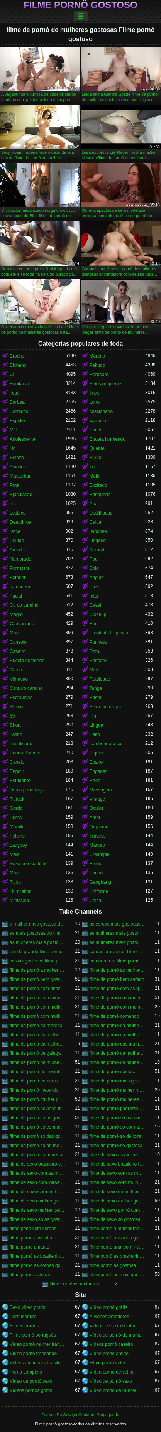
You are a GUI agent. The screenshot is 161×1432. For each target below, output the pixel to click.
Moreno (97, 356)
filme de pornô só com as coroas (38, 1127)
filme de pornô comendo (114, 1016)
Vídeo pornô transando (33, 1353)
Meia (95, 476)
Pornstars (19, 568)
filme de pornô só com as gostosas (118, 1127)
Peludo (17, 540)
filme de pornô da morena (36, 1025)
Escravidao (21, 697)
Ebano (96, 762)
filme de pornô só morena (36, 1154)
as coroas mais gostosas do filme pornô (118, 924)
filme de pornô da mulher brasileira (118, 1025)
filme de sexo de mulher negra (118, 1191)
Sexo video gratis (27, 1307)
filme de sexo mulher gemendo (38, 1201)
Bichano (18, 365)
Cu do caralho (24, 605)
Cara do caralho (26, 688)
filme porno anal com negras (118, 1247)
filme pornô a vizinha (31, 1238)
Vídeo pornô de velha (112, 1372)
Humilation (21, 891)
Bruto (95, 780)
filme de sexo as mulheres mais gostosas (118, 1154)
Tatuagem (20, 586)
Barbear (18, 402)
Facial (16, 596)
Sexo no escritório (28, 863)
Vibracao (19, 679)
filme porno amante (29, 1247)
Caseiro (17, 651)
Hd (12, 448)
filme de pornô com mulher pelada (118, 1007)
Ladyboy (18, 845)
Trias (95, 393)
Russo (16, 706)
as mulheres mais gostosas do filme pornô (38, 942)
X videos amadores (109, 1316)
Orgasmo (99, 826)
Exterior (17, 577)
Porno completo (26, 1372)
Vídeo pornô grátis (108, 1307)
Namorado (20, 559)
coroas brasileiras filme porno (118, 951)
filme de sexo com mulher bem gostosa (118, 1182)
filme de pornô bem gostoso (38, 979)
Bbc (94, 623)
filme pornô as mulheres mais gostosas (77, 1284)
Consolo (18, 642)
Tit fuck (17, 799)
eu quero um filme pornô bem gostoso (118, 961)
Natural (97, 550)
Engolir (17, 771)
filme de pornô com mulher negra (38, 1007)
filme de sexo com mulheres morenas (38, 1191)
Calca (96, 522)
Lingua (96, 725)
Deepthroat (21, 522)
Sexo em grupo (105, 706)
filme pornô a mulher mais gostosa (118, 1228)
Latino (16, 734)
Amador (18, 550)
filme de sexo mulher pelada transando (38, 1210)
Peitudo (97, 365)
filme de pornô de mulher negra (118, 1053)
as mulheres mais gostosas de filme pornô (118, 933)
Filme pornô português (33, 1335)
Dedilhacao (101, 513)
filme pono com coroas (33, 1228)
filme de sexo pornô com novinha (118, 1210)
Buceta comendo (27, 660)
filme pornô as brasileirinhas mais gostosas (118, 1256)
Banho (96, 873)
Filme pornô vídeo (108, 1362)
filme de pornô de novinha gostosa (38, 1071)
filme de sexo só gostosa (115, 1219)
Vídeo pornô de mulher (113, 1390)
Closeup (98, 614)
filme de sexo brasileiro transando (118, 1164)
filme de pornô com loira (34, 998)
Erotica (97, 863)
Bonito (96, 430)
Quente (97, 448)
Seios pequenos (106, 383)
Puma (16, 817)
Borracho (19, 411)
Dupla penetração (28, 790)
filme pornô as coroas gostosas (38, 1265)
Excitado (98, 485)
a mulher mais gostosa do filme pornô (38, 924)
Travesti (98, 836)
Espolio (17, 420)
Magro (16, 614)
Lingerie (98, 540)
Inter (94, 596)
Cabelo (17, 762)
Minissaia (19, 900)
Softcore (98, 660)
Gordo (16, 808)
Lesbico (17, 513)
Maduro (97, 845)
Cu (12, 374)
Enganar (98, 771)
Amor (95, 817)
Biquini (96, 753)
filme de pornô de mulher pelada (38, 1062)
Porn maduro (23, 1316)
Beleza (17, 457)
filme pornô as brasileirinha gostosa (38, 1256)
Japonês (98, 531)
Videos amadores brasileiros (38, 1362)
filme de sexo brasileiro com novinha (38, 1164)
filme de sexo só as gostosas (38, 1219)
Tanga (96, 688)
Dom (94, 651)
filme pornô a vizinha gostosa (118, 1238)
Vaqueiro (99, 420)
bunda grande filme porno (36, 951)
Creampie (100, 854)
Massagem (101, 790)
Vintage (97, 799)
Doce (15, 531)
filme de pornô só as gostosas (38, 1118)
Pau (94, 559)
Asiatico (18, 467)
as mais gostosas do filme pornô (38, 933)
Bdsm (96, 697)
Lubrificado (21, 743)
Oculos (97, 808)
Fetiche (17, 836)
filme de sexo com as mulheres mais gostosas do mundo (118, 1173)
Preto (95, 586)
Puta (14, 485)
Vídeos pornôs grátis (31, 1390)
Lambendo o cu (106, 743)
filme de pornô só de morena (38, 1145)
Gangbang (100, 882)
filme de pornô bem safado (117, 979)
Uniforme (99, 891)
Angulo (97, 577)
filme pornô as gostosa (113, 1265)
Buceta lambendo (107, 439)
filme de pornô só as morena (118, 1118)
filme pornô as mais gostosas (118, 1274)
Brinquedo (100, 494)
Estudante (20, 780)
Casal (96, 605)
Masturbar (20, 476)
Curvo (16, 670)
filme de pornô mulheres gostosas (118, 1099)
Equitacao (20, 383)
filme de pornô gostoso (113, 1071)
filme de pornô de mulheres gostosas (118, 1062)
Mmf (94, 670)
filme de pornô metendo (34, 1090)
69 (12, 716)
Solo (94, 568)
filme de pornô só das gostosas (38, 1136)
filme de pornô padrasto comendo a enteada (118, 1108)
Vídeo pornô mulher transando (38, 1344)
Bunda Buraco (24, 753)
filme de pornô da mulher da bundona (38, 1034)
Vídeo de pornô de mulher (116, 1335)
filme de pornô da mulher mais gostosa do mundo (38, 1044)
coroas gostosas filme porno (38, 961)
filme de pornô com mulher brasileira (118, 998)
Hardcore (99, 374)
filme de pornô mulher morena (118, 1090)
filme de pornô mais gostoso (118, 1081)
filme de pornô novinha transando (38, 1108)
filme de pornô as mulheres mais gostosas (118, 970)
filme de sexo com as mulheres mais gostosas (38, 1173)
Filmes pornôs (24, 1326)
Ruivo (96, 457)
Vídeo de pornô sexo (31, 1381)
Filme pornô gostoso (80, 5)
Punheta (98, 642)
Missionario (101, 411)
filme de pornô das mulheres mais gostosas (118, 1044)
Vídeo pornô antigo (109, 1353)
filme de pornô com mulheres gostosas (38, 1016)
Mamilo (17, 826)
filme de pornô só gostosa (116, 1145)
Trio (93, 467)
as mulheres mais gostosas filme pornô (118, 942)
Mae (14, 633)
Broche (17, 356)
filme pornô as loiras (30, 1274)
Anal (94, 503)
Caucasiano (22, 623)
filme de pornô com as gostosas (118, 988)
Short (15, 725)
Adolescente (22, 439)
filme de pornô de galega (35, 1053)
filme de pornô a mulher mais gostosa (38, 970)
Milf (13, 430)
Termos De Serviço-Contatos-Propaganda (80, 1414)
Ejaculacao (21, 494)
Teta (14, 393)
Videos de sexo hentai (112, 1326)
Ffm (94, 716)
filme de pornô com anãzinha (38, 988)
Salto (95, 734)
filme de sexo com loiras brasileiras (38, 1182)
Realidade (100, 679)
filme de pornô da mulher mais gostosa (118, 1034)
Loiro (95, 402)
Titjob (15, 882)
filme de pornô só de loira (116, 1136)
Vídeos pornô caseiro (111, 1344)
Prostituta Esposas (109, 633)
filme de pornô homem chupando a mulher (38, 1081)
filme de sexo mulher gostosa (118, 1201)
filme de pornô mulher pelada (38, 1099)
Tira (13, 503)
